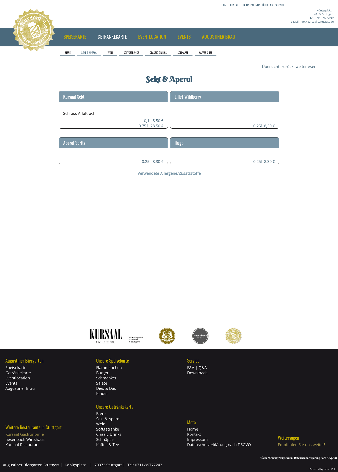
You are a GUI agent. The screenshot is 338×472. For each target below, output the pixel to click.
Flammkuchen (109, 367)
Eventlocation (17, 377)
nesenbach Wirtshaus (25, 439)
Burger (102, 372)
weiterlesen (306, 66)
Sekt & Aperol (108, 418)
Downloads (197, 372)
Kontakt (194, 434)
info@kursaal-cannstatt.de (317, 22)
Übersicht (270, 66)
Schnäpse (105, 439)
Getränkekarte (18, 372)
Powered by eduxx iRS (322, 469)
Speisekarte (15, 367)
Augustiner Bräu (20, 388)
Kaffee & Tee (107, 444)
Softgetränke (107, 429)
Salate (101, 383)
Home (192, 429)
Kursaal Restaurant (22, 444)
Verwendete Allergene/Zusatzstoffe (169, 173)
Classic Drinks (108, 434)
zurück (287, 66)
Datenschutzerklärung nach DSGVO (219, 444)
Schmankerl (106, 377)
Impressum (197, 439)
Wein (100, 423)
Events (11, 383)
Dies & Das (106, 388)
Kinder (102, 393)
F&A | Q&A (197, 367)
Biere (101, 413)
